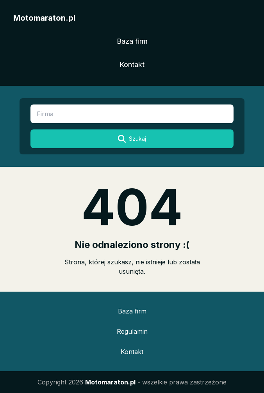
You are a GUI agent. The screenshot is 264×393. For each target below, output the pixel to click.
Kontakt (132, 64)
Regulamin (132, 331)
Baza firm (132, 41)
